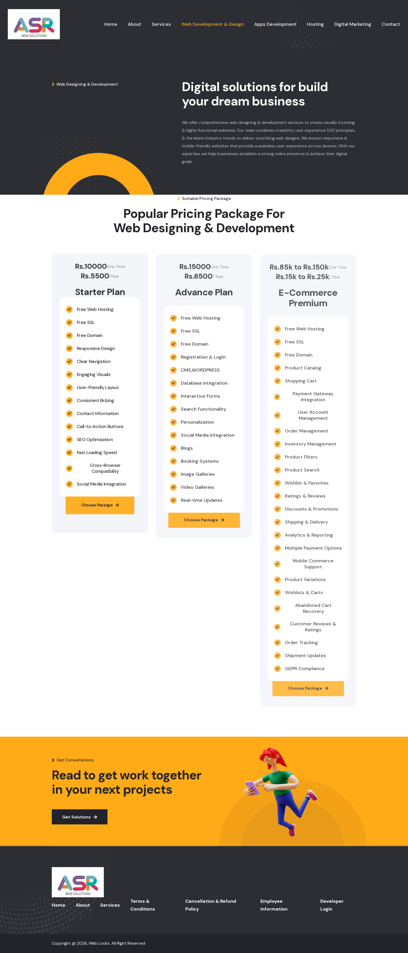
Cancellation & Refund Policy (210, 905)
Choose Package (100, 509)
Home (110, 24)
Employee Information (274, 905)
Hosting (315, 24)
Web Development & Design (212, 24)
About (134, 24)
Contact (391, 24)
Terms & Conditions (142, 905)
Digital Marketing (352, 24)
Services (161, 24)
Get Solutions (79, 817)
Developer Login (332, 905)
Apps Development (275, 24)
